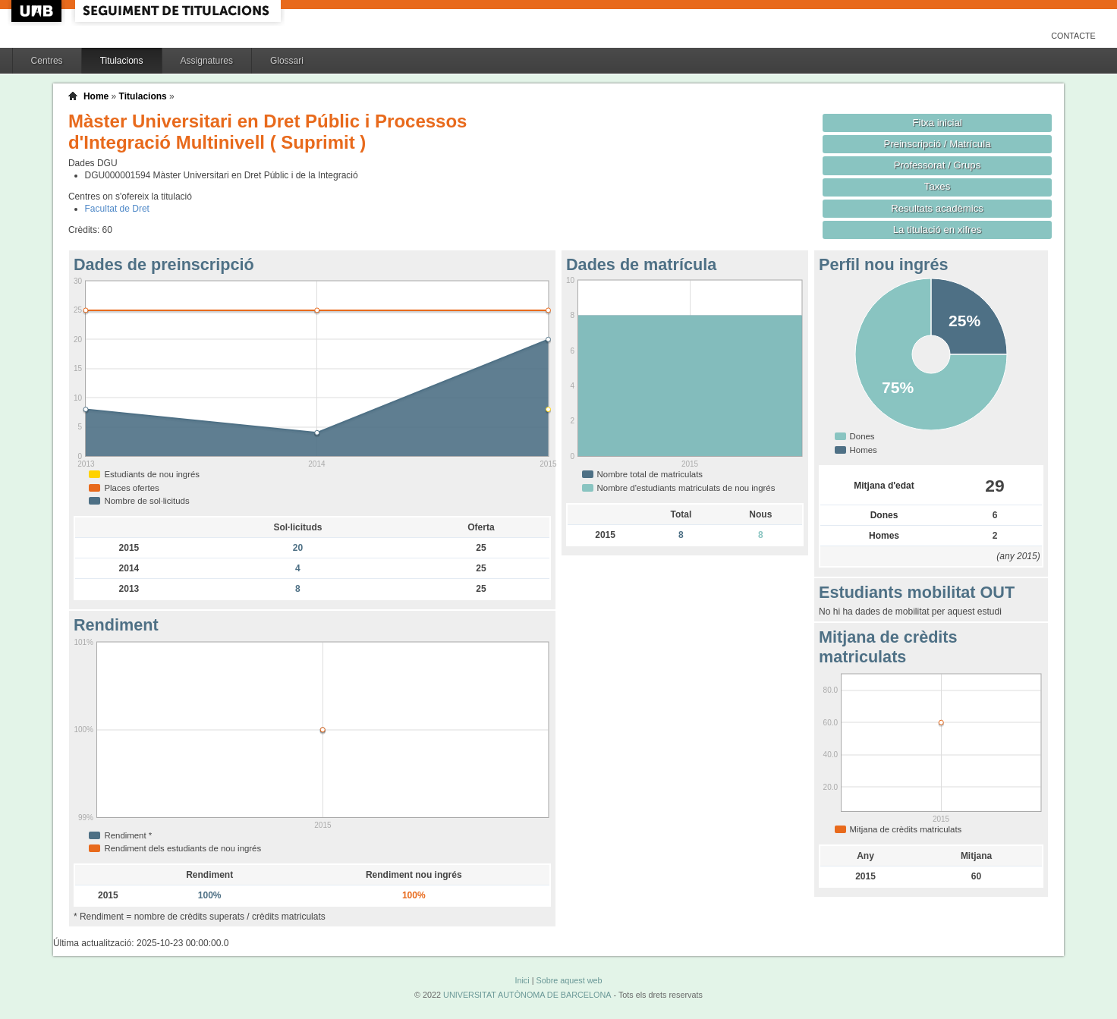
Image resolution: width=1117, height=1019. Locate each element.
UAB (38, 11)
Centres (47, 60)
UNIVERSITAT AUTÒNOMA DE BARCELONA (527, 994)
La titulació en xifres (937, 229)
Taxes (937, 186)
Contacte (1073, 35)
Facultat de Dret (117, 208)
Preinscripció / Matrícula (937, 143)
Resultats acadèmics (937, 208)
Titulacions (121, 60)
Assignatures (207, 60)
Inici (521, 980)
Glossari (287, 60)
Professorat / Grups (937, 165)
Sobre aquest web (569, 980)
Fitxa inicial (936, 122)
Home (96, 96)
